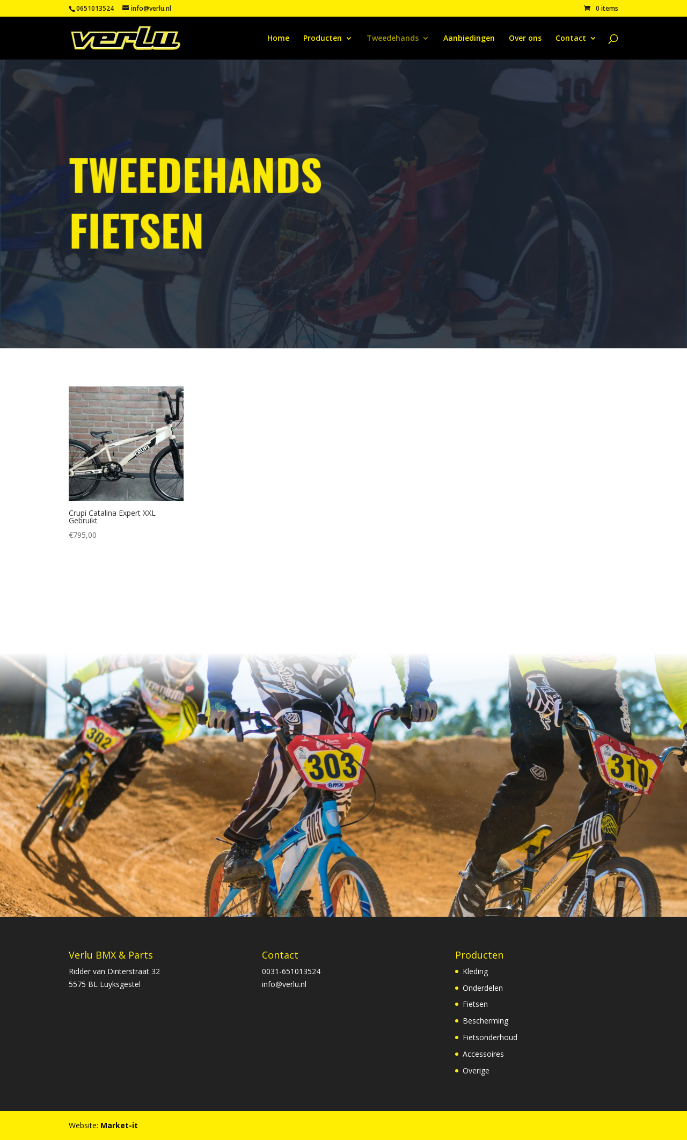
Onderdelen (483, 988)
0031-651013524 (291, 971)
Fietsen (475, 1004)
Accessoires (483, 1054)
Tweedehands (393, 38)
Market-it (119, 1125)
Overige (476, 1070)
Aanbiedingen (469, 38)
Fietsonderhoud (490, 1037)
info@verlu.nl (284, 984)
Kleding (475, 971)
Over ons (525, 38)
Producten (322, 38)
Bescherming (485, 1020)
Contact (571, 38)
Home (278, 38)
